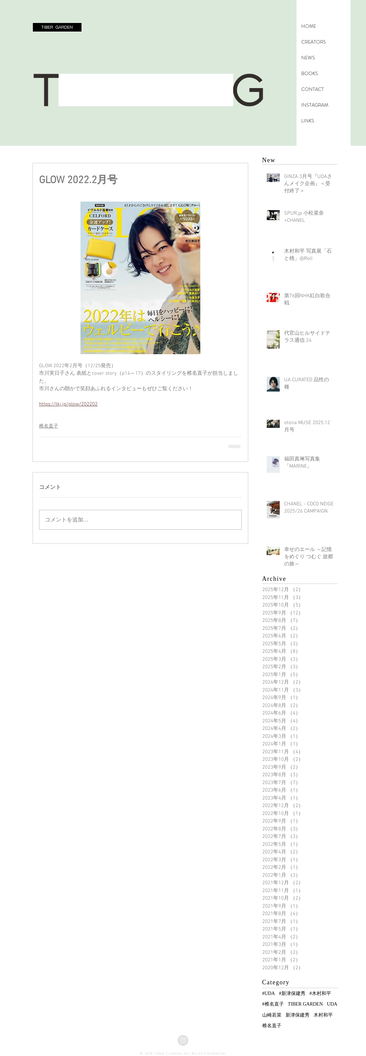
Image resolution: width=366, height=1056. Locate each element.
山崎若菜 (271, 1015)
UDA (332, 1004)
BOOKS (309, 73)
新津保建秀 (298, 1015)
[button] (57, 27)
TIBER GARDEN (305, 1004)
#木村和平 (320, 993)
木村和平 (323, 1015)
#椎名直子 (273, 1004)
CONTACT (312, 89)
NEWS (308, 57)
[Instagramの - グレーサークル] (183, 1040)
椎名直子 (48, 426)
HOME (308, 26)
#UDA (268, 993)
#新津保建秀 (292, 993)
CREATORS (313, 41)
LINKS (307, 120)
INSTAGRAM (314, 104)
